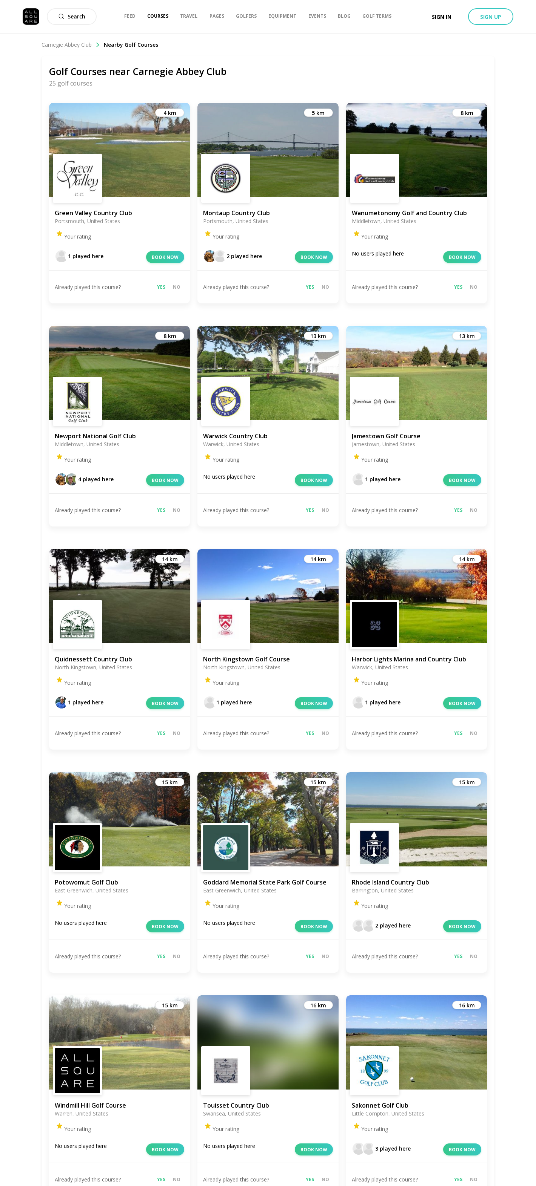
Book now (165, 257)
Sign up (490, 16)
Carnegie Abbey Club (71, 44)
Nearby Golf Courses (131, 44)
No (176, 287)
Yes (161, 287)
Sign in (441, 16)
